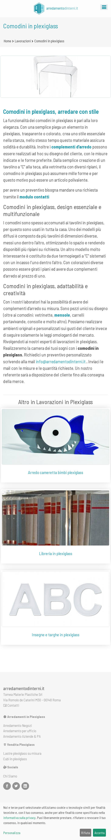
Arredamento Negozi (17, 725)
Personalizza (11, 833)
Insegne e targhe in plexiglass (55, 634)
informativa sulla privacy (19, 818)
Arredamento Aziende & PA (22, 736)
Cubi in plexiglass (15, 759)
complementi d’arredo (71, 146)
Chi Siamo (10, 776)
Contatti (11, 705)
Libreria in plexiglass (55, 553)
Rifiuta (85, 833)
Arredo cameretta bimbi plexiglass (55, 472)
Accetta (99, 833)
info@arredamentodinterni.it (61, 361)
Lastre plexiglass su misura (22, 753)
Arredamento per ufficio (19, 731)
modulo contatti (34, 196)
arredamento (55, 8)
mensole (62, 314)
